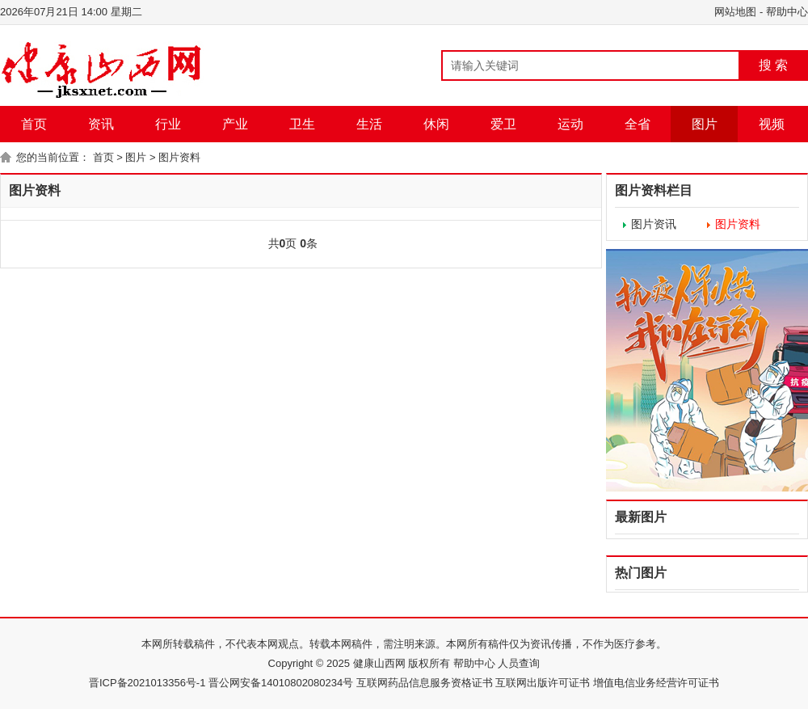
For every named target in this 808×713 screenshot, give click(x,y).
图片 (705, 124)
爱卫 (503, 124)
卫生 (302, 124)
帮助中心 (787, 12)
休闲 (436, 124)
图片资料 (179, 157)
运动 (570, 124)
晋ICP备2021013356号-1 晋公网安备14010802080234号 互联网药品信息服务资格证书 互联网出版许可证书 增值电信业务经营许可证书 (404, 683)
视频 (772, 124)
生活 (369, 124)
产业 (235, 124)
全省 (637, 124)
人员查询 (518, 663)
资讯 (101, 124)
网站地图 (735, 12)
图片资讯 (653, 223)
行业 (168, 124)
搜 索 (773, 65)
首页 (34, 124)
